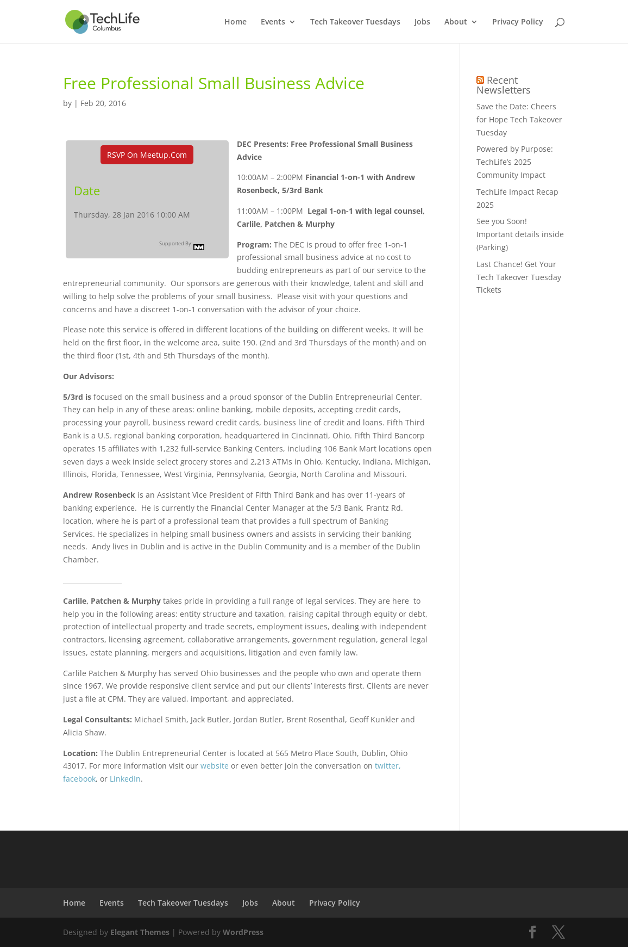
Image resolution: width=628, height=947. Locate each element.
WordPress (243, 932)
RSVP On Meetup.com (147, 155)
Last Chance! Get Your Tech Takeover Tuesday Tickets (518, 277)
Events (273, 22)
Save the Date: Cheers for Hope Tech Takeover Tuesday (519, 119)
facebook (79, 778)
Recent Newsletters (503, 84)
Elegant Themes (139, 932)
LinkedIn (125, 778)
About (455, 22)
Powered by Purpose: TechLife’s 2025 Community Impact (514, 162)
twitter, (388, 765)
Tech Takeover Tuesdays (355, 22)
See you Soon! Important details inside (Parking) (520, 234)
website (214, 765)
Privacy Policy (517, 22)
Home (235, 22)
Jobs (422, 22)
